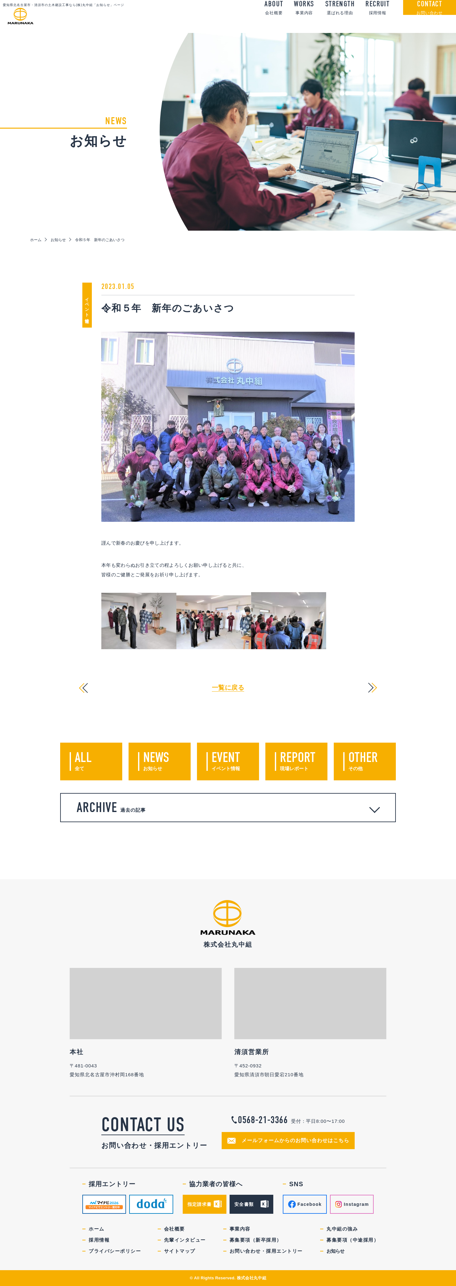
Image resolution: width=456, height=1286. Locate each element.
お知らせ (58, 240)
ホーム (35, 240)
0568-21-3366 (263, 1120)
